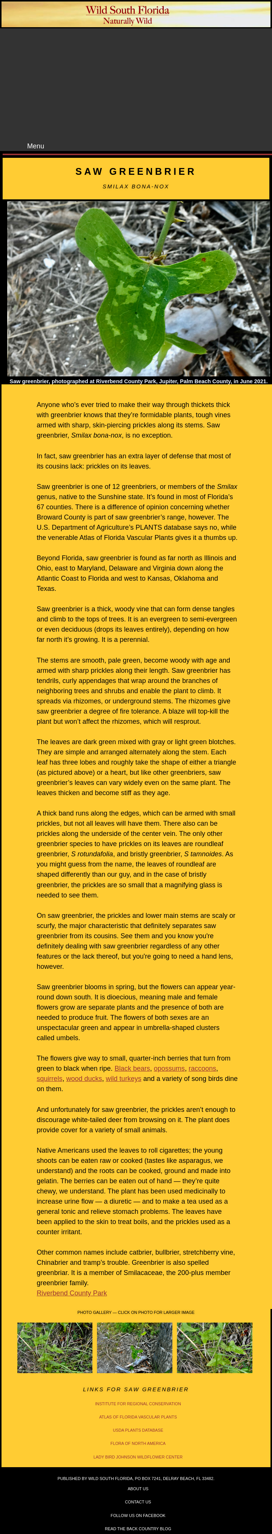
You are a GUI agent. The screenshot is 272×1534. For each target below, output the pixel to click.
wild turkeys (123, 1078)
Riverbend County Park (72, 1293)
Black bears (132, 1068)
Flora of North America (138, 1443)
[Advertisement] (143, 85)
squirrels (49, 1078)
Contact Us (138, 1502)
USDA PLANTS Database (138, 1430)
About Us (138, 1488)
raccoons (202, 1068)
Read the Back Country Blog (138, 1528)
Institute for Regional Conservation (138, 1403)
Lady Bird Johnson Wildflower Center (138, 1457)
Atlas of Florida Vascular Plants (138, 1417)
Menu (35, 146)
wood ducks (84, 1078)
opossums (169, 1068)
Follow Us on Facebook (138, 1515)
